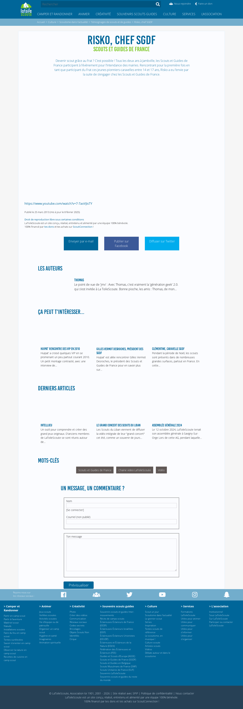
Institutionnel (216, 611)
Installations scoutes (14, 629)
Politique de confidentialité (157, 693)
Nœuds (7, 626)
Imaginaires (45, 639)
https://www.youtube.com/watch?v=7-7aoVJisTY (58, 203)
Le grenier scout (153, 618)
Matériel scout (11, 622)
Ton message (74, 536)
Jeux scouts (45, 611)
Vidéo (161, 470)
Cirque (73, 639)
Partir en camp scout (14, 615)
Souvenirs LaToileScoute (112, 673)
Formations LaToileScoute (188, 613)
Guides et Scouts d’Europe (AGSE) (117, 656)
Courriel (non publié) (78, 517)
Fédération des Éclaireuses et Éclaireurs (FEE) (115, 651)
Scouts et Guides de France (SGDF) (118, 659)
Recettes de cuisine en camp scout (15, 658)
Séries (148, 622)
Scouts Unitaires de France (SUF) (117, 669)
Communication (78, 618)
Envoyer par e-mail (81, 241)
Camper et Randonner (54, 14)
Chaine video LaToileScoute (134, 470)
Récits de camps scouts (112, 618)
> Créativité (77, 606)
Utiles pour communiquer (188, 623)
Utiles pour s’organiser (187, 637)
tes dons (49, 226)
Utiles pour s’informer (187, 630)
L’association (211, 14)
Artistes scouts (152, 646)
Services (188, 14)
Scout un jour (152, 611)
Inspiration (150, 625)
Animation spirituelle (50, 642)
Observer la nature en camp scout (15, 651)
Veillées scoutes (47, 615)
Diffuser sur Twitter (162, 241)
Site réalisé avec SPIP (125, 693)
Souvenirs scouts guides (137, 14)
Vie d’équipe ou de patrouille (48, 623)
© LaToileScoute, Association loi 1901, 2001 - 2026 (79, 693)
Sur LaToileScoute (218, 618)
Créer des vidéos (78, 615)
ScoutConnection (82, 226)
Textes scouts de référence (154, 630)
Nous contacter (185, 693)
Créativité (103, 14)
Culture (169, 14)
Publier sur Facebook (121, 243)
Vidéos (148, 649)
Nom (69, 501)
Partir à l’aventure (13, 619)
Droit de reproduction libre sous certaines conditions (54, 219)
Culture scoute (152, 642)
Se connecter (75, 510)
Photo (73, 611)
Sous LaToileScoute (219, 615)
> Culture (151, 606)
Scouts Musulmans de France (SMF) (118, 666)
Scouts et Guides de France (94, 470)
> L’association (218, 606)
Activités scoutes (48, 618)
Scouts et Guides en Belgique (115, 663)
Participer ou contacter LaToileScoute (221, 623)
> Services (187, 606)
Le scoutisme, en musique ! (154, 637)
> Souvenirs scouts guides (117, 606)
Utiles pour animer (190, 618)
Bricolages (75, 628)
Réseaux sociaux (78, 622)
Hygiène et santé (48, 635)
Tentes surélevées (13, 639)
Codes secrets (77, 625)
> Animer (45, 606)
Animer (84, 14)
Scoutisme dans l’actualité (158, 615)
